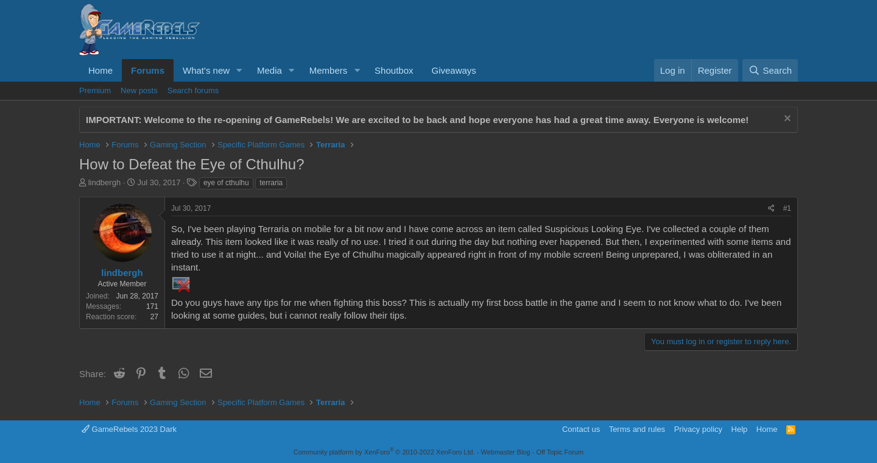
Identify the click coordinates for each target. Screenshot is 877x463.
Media (269, 70)
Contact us (581, 429)
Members (328, 70)
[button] (239, 70)
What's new (206, 70)
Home (100, 70)
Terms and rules (637, 429)
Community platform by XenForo (384, 452)
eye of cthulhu (226, 182)
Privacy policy (698, 429)
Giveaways (453, 70)
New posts (139, 90)
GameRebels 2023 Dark (129, 429)
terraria (271, 182)
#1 (787, 208)
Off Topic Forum (559, 452)
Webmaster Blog (505, 452)
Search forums (193, 90)
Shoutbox (394, 70)
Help (739, 429)
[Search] (770, 70)
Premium (95, 90)
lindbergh (104, 182)
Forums (147, 70)
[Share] (771, 209)
